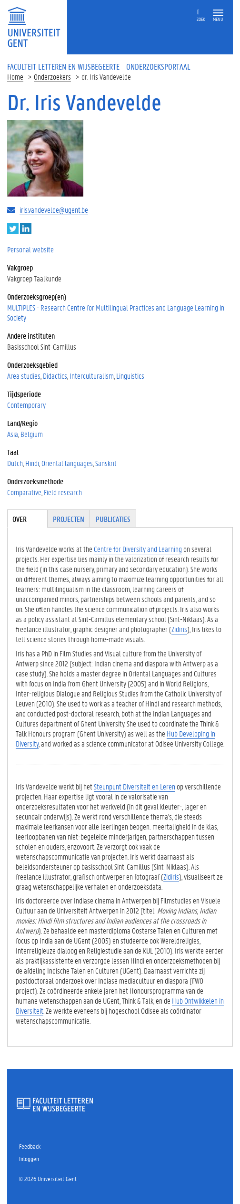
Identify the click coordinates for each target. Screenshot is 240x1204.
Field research (63, 492)
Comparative (24, 492)
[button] (218, 13)
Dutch (15, 463)
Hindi (32, 463)
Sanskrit (106, 463)
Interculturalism (92, 376)
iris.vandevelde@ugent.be (54, 210)
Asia (12, 434)
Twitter (13, 228)
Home (15, 77)
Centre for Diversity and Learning (138, 549)
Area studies (23, 376)
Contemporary (26, 405)
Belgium (31, 434)
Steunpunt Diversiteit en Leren (134, 786)
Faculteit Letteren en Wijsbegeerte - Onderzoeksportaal (98, 66)
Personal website (30, 249)
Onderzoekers (52, 77)
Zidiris (179, 629)
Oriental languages (67, 463)
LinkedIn (25, 228)
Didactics (55, 376)
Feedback (29, 1146)
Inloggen (29, 1158)
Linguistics (130, 376)
